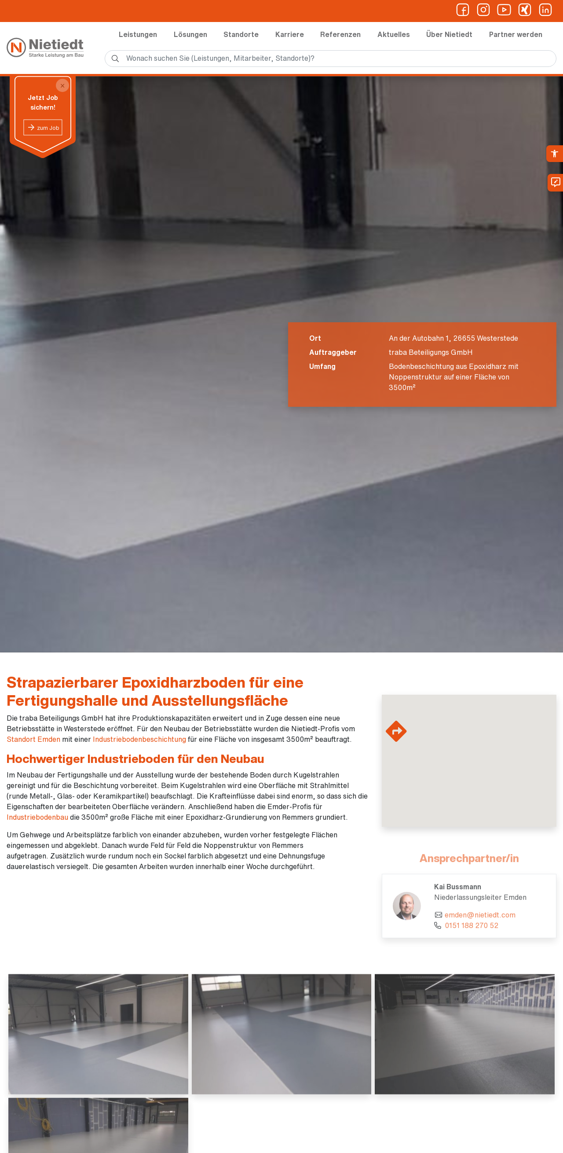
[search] (330, 58)
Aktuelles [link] (393, 34)
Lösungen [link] (190, 34)
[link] (554, 153)
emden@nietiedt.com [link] (480, 919)
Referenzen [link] (340, 34)
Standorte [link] (241, 34)
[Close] (62, 85)
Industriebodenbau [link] (37, 817)
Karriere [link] (289, 34)
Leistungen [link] (138, 34)
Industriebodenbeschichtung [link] (139, 739)
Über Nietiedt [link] (449, 34)
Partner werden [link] (515, 34)
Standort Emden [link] (33, 739)
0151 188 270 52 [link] (471, 929)
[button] (485, 780)
